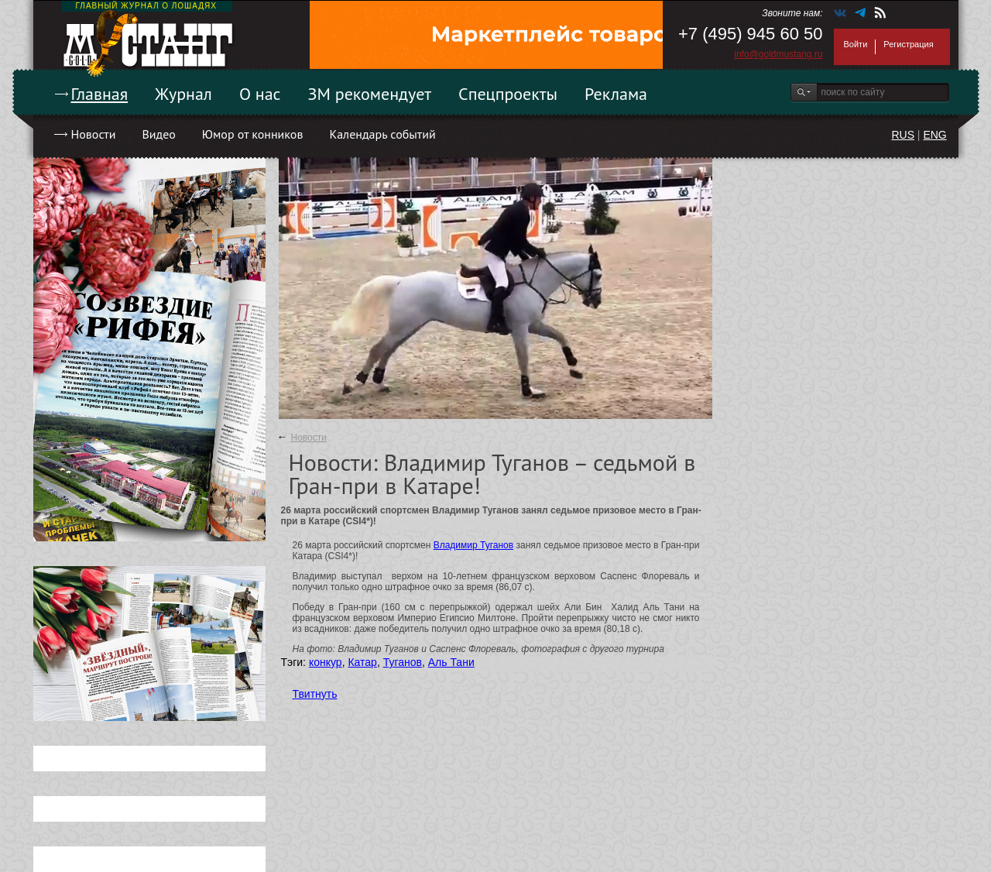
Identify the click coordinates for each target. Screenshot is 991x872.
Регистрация (908, 44)
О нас (260, 94)
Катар (362, 662)
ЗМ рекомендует (370, 94)
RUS (902, 135)
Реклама (616, 94)
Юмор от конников (252, 134)
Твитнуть (315, 694)
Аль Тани (451, 662)
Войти (856, 44)
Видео (158, 134)
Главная (100, 94)
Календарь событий (382, 134)
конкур (325, 662)
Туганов (402, 662)
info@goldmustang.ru (778, 54)
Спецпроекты (507, 94)
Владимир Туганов (474, 545)
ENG (934, 135)
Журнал (183, 94)
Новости (93, 134)
